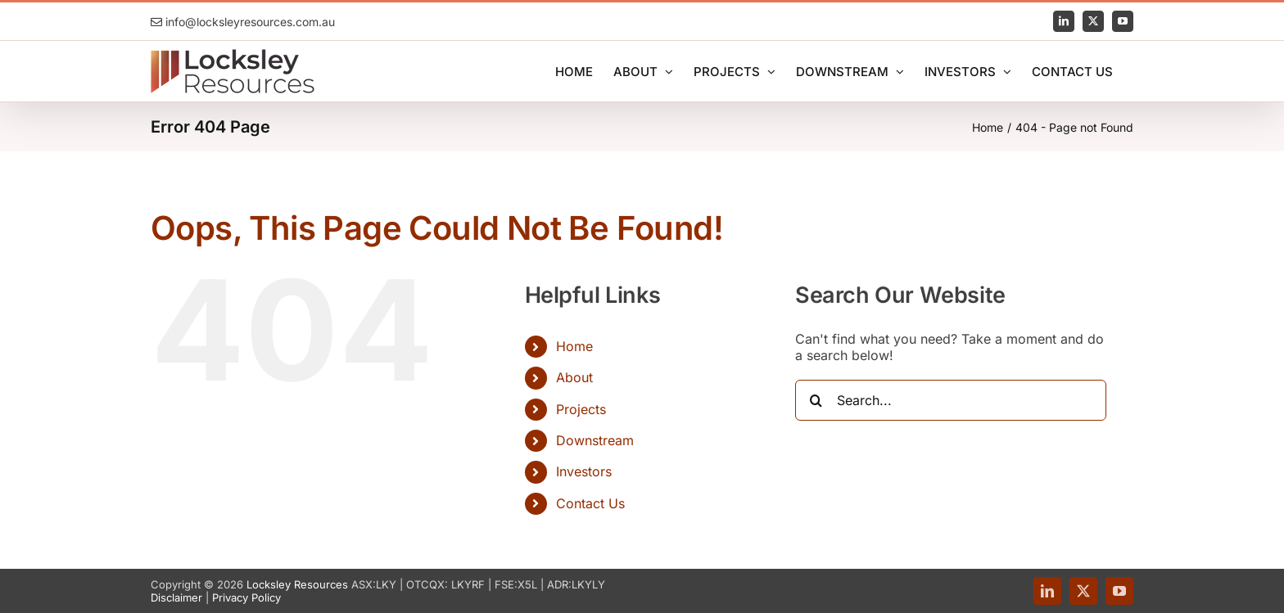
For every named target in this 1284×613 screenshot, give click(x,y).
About (574, 377)
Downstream (595, 440)
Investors (584, 471)
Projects (581, 409)
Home (574, 346)
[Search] (815, 400)
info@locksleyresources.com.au (243, 22)
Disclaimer (176, 597)
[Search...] (950, 400)
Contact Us (590, 503)
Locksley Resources (297, 584)
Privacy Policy (246, 597)
